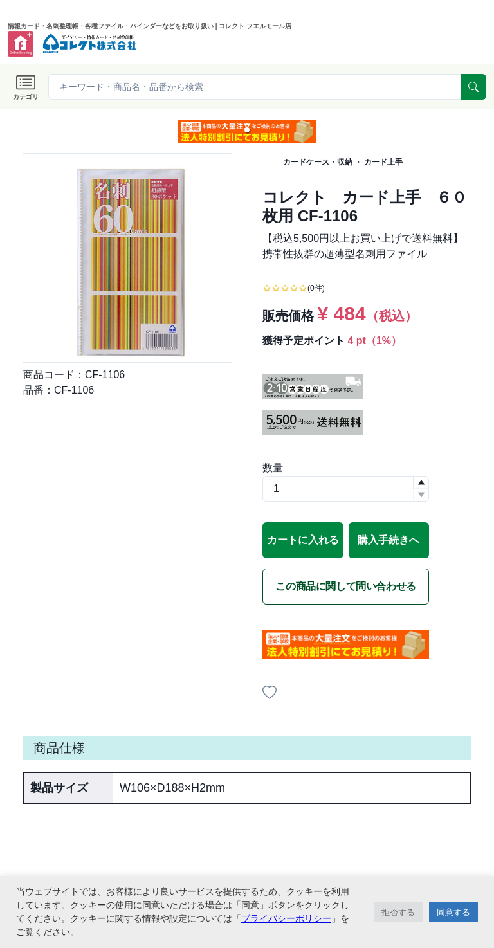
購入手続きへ (388, 539)
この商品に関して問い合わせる (345, 586)
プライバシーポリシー (286, 918)
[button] (247, 129)
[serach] (473, 87)
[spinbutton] (345, 489)
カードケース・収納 (317, 162)
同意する (453, 912)
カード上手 (383, 162)
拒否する (398, 912)
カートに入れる (303, 539)
